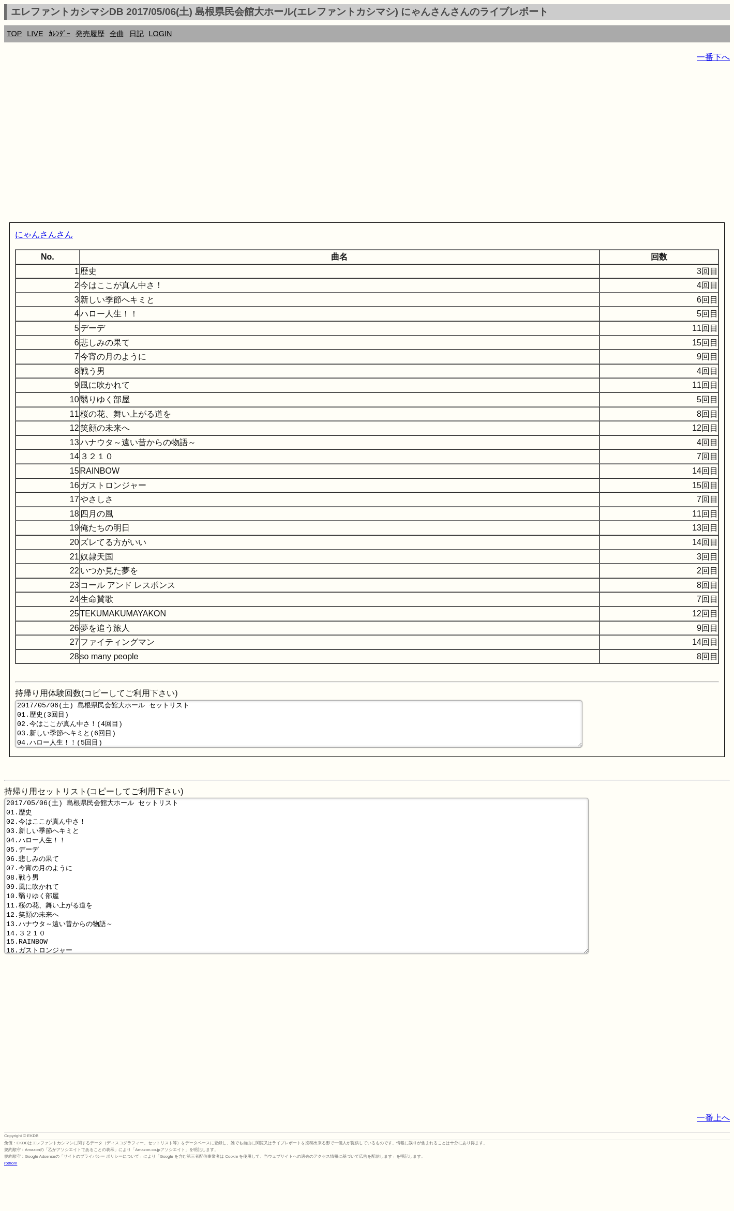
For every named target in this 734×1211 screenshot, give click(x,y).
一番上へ (713, 1158)
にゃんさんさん (44, 234)
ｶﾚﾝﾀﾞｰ (59, 33)
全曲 (117, 33)
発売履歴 (90, 33)
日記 (136, 33)
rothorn (10, 1203)
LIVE (35, 33)
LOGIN (160, 33)
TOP (14, 33)
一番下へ (713, 57)
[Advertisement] (314, 144)
